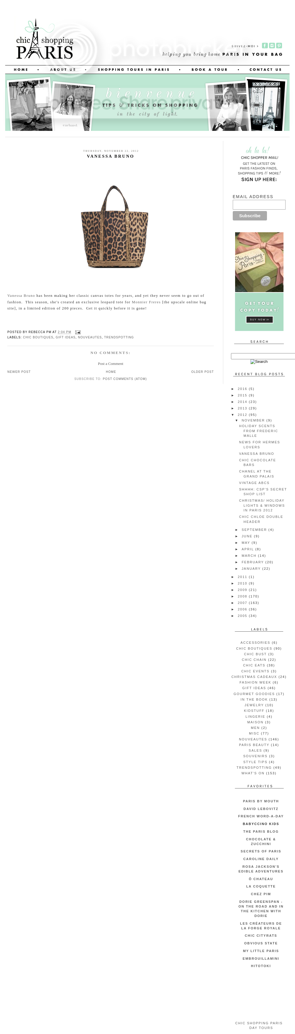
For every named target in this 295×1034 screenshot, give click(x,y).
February (253, 562)
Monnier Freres (146, 302)
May (247, 542)
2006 (243, 609)
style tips (255, 762)
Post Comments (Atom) (125, 379)
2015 (243, 395)
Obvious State (261, 943)
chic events (255, 671)
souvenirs (255, 756)
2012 (243, 414)
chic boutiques (38, 337)
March (250, 555)
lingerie (255, 716)
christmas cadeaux (254, 677)
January (252, 568)
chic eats (254, 665)
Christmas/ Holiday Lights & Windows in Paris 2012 (262, 505)
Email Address (253, 196)
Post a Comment (110, 363)
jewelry (254, 705)
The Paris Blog (261, 831)
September (255, 529)
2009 (243, 590)
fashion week (255, 682)
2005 (243, 616)
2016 (243, 389)
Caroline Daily (261, 859)
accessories (255, 642)
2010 (243, 583)
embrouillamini (261, 958)
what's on (252, 773)
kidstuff (254, 710)
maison (255, 722)
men (255, 728)
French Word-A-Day (261, 816)
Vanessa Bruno (21, 296)
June (248, 536)
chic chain (254, 659)
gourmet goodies (254, 694)
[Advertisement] (259, 995)
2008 (243, 596)
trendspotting (119, 337)
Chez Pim (261, 894)
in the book (254, 699)
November (254, 420)
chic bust (255, 654)
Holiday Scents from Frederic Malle (258, 430)
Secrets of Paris (261, 851)
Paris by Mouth (261, 801)
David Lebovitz (260, 809)
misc (254, 733)
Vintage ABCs (254, 483)
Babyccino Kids (261, 824)
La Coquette (261, 886)
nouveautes (90, 337)
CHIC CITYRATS (261, 935)
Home (111, 371)
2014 (243, 402)
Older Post (202, 371)
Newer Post (19, 371)
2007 (243, 603)
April (248, 549)
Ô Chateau (261, 879)
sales (255, 750)
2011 (243, 577)
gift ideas (66, 337)
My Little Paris (261, 951)
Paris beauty (254, 745)
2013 (243, 408)
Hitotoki (261, 966)
